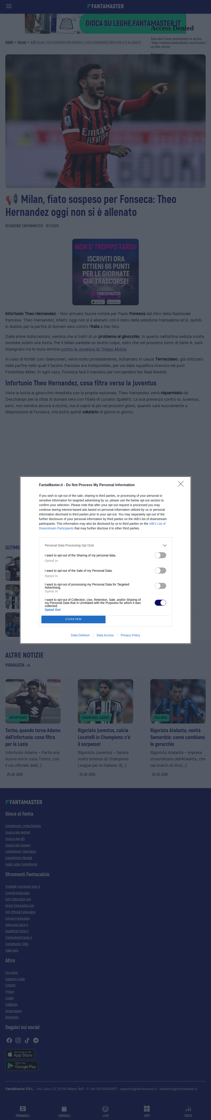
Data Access (105, 635)
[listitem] (105, 545)
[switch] (160, 555)
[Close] (182, 485)
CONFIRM (73, 619)
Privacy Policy (130, 635)
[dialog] (105, 560)
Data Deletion (80, 635)
